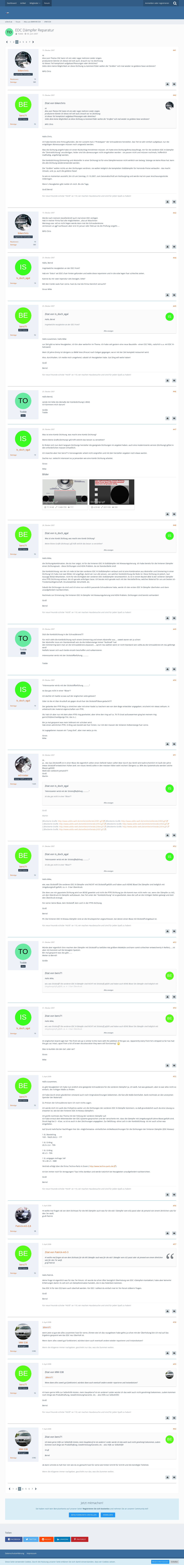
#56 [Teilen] (174, 1205)
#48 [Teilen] (174, 525)
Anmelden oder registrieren (157, 3)
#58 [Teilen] (174, 1322)
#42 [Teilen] (174, 95)
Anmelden (108, 1515)
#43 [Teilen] (174, 213)
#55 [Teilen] (174, 1076)
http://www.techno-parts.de (101, 1166)
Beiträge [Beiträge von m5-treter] (13, 784)
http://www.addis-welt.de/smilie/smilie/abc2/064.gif (81, 826)
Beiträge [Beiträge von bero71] (13, 124)
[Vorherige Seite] (7, 42)
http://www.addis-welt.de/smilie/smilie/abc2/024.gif (144, 824)
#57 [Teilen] (174, 1244)
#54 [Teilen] (174, 1008)
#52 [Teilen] (174, 846)
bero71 (48, 1327)
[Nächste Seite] (33, 42)
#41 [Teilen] (174, 50)
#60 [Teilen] (174, 1429)
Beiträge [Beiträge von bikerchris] (13, 82)
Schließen (174, 1562)
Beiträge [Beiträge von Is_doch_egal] (13, 283)
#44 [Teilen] (174, 257)
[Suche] (175, 3)
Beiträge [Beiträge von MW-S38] (13, 1351)
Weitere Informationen (160, 1562)
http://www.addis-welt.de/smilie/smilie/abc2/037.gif (81, 829)
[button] (13, 1539)
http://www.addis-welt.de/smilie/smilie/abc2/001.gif (80, 821)
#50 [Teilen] (174, 680)
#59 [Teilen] (174, 1364)
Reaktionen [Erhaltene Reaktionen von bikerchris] (14, 79)
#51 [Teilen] (174, 755)
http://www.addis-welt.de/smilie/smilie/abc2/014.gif (81, 824)
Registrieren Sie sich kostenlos (96, 1508)
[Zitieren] (174, 84)
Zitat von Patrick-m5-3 (56, 1252)
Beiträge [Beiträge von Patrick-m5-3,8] (13, 1231)
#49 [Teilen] (174, 629)
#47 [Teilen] (174, 429)
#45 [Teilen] (174, 306)
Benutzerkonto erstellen (84, 1515)
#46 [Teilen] (174, 391)
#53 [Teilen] (174, 942)
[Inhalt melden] (167, 84)
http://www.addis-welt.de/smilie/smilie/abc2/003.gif (143, 821)
